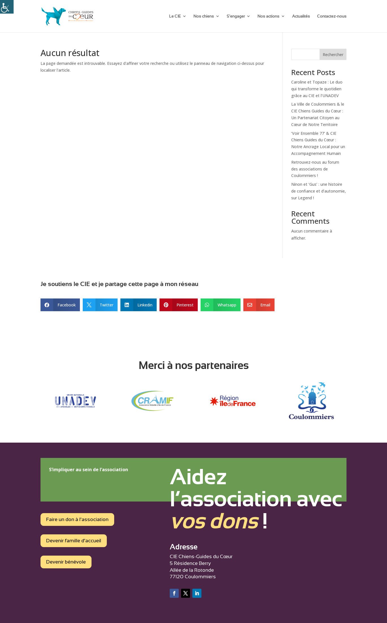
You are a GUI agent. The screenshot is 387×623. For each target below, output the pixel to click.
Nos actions (268, 16)
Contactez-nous (331, 16)
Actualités (301, 16)
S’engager (236, 16)
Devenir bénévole (66, 562)
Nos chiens (204, 16)
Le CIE (175, 16)
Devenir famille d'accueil (73, 540)
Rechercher (333, 54)
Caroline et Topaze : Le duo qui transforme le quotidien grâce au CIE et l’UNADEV (317, 88)
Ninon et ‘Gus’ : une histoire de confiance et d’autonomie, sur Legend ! (318, 191)
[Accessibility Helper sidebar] (7, 7)
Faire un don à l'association (77, 519)
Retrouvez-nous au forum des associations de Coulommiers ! (315, 168)
